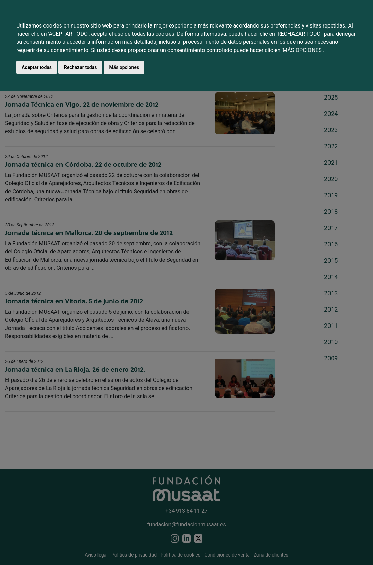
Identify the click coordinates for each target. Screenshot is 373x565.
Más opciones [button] (124, 67)
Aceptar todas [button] (37, 67)
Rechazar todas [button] (80, 67)
